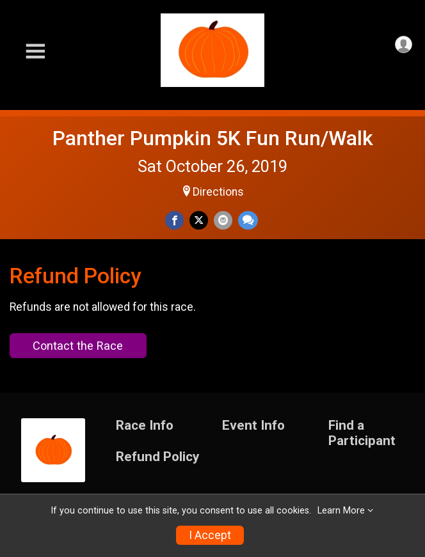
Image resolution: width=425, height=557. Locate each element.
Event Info (253, 425)
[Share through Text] (248, 220)
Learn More (341, 510)
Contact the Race (78, 345)
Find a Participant (362, 433)
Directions (218, 191)
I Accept (210, 535)
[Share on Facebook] (174, 220)
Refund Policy (157, 457)
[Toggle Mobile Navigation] (35, 51)
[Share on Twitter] (198, 220)
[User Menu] (403, 44)
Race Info (144, 425)
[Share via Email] (223, 220)
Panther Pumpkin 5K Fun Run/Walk (212, 138)
